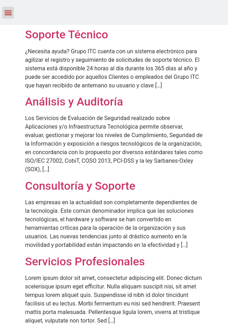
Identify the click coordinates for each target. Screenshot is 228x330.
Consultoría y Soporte (80, 186)
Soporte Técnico (66, 34)
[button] (8, 12)
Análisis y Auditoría (74, 101)
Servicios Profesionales (85, 261)
